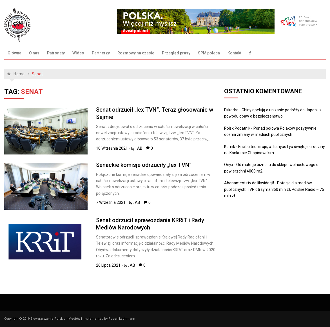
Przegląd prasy (176, 53)
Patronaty (56, 53)
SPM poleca (209, 53)
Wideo (78, 53)
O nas (34, 53)
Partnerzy (101, 53)
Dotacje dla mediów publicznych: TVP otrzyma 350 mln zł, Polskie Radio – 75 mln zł (274, 189)
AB (139, 148)
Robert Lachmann (121, 319)
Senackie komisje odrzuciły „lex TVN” (143, 165)
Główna (14, 53)
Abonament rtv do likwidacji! (249, 183)
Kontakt (234, 53)
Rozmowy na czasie (135, 53)
